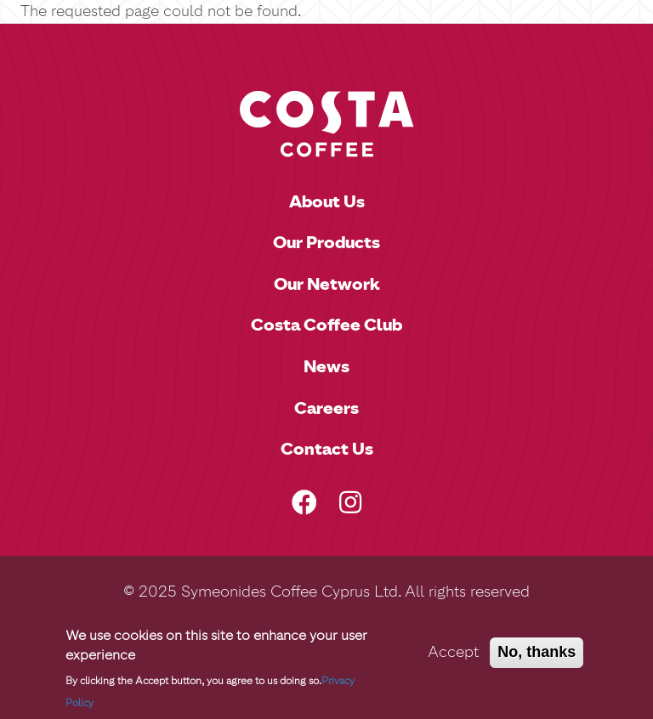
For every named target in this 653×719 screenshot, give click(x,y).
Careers (326, 408)
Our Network (327, 284)
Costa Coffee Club (326, 324)
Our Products (326, 242)
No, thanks (536, 651)
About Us (327, 201)
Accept (453, 652)
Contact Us (327, 449)
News (326, 366)
